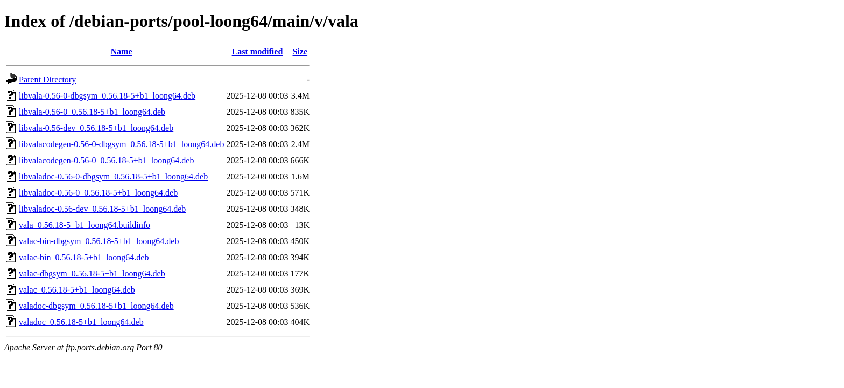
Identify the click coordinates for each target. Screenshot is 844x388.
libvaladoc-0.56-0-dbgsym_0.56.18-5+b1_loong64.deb (113, 176)
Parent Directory (47, 79)
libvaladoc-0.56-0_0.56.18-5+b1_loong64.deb (98, 192)
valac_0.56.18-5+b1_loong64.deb (77, 289)
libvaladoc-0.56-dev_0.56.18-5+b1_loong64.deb (102, 208)
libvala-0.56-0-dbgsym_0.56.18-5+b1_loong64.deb (107, 95)
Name (121, 51)
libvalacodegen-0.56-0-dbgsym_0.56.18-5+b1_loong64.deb (121, 144)
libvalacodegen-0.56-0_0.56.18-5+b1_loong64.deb (106, 160)
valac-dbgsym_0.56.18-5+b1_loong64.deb (92, 273)
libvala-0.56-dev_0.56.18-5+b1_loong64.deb (96, 128)
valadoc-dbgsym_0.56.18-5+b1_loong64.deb (96, 305)
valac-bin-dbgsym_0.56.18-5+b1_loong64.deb (99, 241)
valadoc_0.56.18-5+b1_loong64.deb (81, 322)
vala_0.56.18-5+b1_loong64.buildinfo (84, 225)
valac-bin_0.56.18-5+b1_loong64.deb (84, 257)
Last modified (257, 51)
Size (300, 51)
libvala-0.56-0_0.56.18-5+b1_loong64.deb (92, 111)
